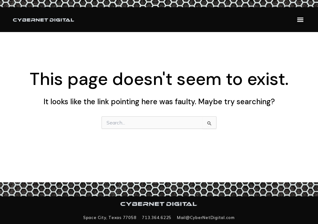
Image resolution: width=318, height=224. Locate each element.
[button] (300, 20)
